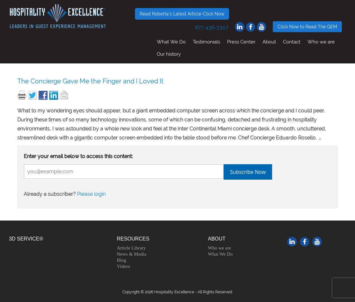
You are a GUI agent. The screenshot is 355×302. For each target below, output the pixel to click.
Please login (91, 194)
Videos (123, 266)
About (269, 41)
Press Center (241, 41)
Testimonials (206, 41)
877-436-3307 (211, 27)
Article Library (131, 247)
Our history (169, 54)
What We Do (171, 41)
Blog (121, 260)
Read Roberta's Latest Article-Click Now (182, 13)
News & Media (131, 254)
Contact (291, 41)
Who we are (321, 41)
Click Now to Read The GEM (307, 26)
